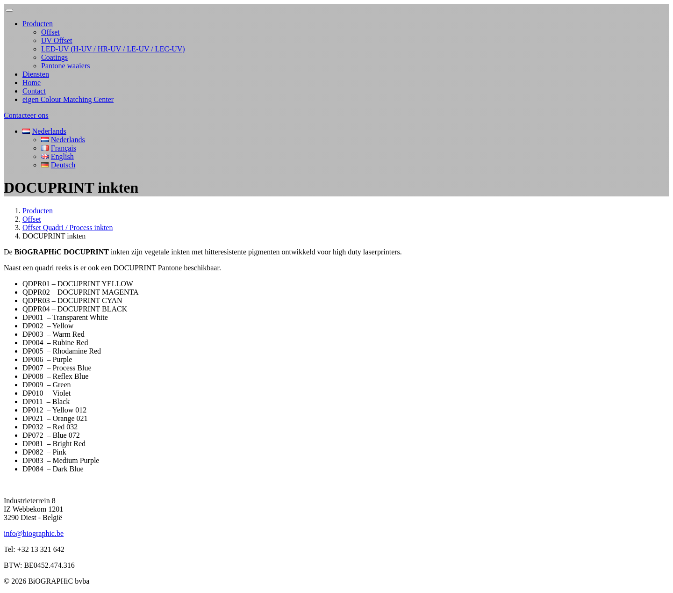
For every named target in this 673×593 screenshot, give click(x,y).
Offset (50, 32)
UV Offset (56, 40)
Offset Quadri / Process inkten (67, 227)
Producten (37, 24)
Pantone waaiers (65, 66)
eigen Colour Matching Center (68, 99)
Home (31, 83)
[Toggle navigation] (9, 10)
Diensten (35, 74)
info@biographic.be (34, 533)
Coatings (54, 57)
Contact (34, 91)
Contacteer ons (26, 115)
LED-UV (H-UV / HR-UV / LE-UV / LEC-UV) (113, 49)
